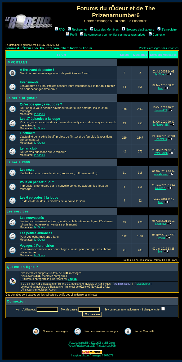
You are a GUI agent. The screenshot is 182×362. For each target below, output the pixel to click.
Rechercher (77, 29)
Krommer (160, 223)
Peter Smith (160, 153)
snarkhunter (161, 174)
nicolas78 (160, 188)
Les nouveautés (32, 218)
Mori (160, 88)
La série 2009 (18, 162)
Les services (18, 211)
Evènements (29, 82)
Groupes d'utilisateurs (138, 29)
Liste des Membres (104, 29)
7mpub (72, 279)
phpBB (84, 342)
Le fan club (28, 148)
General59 (160, 110)
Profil (71, 34)
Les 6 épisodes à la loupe (39, 197)
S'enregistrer (167, 29)
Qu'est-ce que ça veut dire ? (41, 104)
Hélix (113, 345)
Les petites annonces (36, 233)
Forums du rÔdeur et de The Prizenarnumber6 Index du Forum (49, 48)
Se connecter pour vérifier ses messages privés (112, 34)
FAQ (60, 29)
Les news (27, 170)
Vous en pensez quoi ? (37, 182)
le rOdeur (160, 74)
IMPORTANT (17, 62)
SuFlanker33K (160, 124)
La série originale (22, 98)
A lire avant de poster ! (37, 70)
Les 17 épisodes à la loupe (40, 119)
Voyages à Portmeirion (37, 246)
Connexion (158, 34)
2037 (92, 345)
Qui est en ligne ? (22, 267)
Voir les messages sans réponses (159, 48)
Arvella (161, 237)
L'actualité (27, 133)
